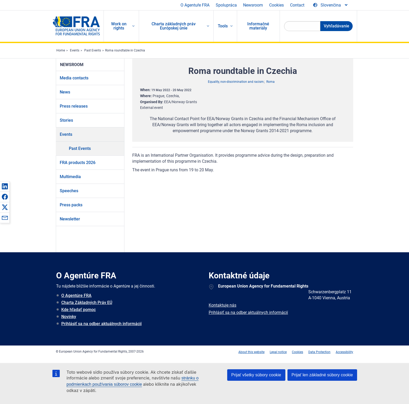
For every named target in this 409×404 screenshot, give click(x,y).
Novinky (68, 316)
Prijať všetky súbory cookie (256, 375)
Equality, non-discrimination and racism (236, 82)
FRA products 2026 (77, 162)
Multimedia (70, 176)
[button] (4, 186)
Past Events (92, 50)
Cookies (276, 5)
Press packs (71, 204)
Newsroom (253, 5)
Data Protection (319, 352)
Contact (297, 5)
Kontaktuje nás (222, 305)
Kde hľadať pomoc (78, 309)
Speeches (69, 190)
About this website (251, 352)
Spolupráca (226, 5)
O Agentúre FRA (76, 295)
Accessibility (344, 352)
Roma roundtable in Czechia (125, 50)
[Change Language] (331, 5)
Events (74, 50)
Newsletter (70, 218)
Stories (66, 120)
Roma (270, 82)
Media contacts (74, 77)
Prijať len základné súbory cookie (322, 375)
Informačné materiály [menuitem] (258, 26)
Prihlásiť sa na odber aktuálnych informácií (101, 323)
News (65, 92)
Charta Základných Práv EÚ (86, 302)
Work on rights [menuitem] (119, 26)
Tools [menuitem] (223, 26)
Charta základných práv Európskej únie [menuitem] (174, 26)
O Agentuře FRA (195, 5)
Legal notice (278, 352)
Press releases (74, 106)
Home (60, 50)
